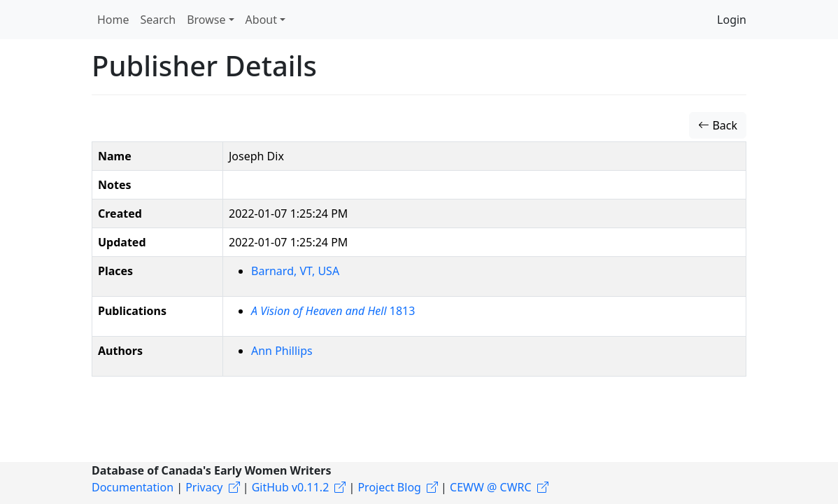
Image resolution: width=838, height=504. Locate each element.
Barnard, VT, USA (295, 271)
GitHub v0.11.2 (290, 487)
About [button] (261, 19)
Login (731, 19)
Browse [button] (206, 19)
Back (717, 125)
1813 (333, 310)
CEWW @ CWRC (491, 487)
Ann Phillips (282, 350)
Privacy (203, 487)
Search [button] (158, 19)
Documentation (132, 487)
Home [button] (113, 19)
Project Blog (388, 487)
